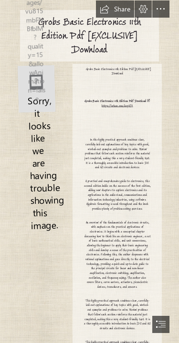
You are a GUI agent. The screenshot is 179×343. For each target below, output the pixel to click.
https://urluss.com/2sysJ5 (117, 105)
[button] (115, 9)
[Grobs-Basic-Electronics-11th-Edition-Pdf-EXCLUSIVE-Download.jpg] (36, 88)
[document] (89, 171)
